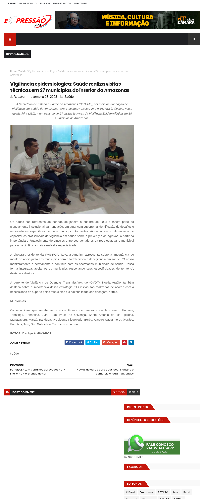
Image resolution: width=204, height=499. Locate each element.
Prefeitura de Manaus (164, 242)
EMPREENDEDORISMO (153, 187)
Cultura (160, 166)
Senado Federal (176, 249)
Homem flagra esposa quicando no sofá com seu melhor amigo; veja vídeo (175, 293)
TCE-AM (168, 256)
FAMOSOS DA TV (151, 201)
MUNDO (181, 228)
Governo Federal (151, 214)
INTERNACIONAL (150, 221)
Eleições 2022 (166, 180)
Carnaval (158, 159)
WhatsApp (80, 3)
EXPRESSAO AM (62, 3)
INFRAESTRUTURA (176, 214)
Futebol (170, 201)
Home (13, 71)
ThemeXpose (56, 493)
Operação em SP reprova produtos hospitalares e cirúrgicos (174, 350)
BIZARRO (178, 152)
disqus (126, 398)
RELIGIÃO (187, 242)
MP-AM (168, 228)
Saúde (22, 71)
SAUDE (145, 249)
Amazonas (161, 152)
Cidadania (175, 159)
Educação (147, 180)
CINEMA (145, 166)
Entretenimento (180, 187)
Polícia (158, 235)
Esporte (175, 194)
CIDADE (191, 159)
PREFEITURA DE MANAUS (22, 3)
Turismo (162, 270)
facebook (111, 398)
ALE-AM (145, 152)
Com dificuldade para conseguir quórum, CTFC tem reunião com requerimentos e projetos (177, 320)
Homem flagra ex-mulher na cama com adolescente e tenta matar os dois (176, 375)
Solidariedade (149, 256)
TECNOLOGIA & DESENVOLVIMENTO (161, 263)
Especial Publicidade (153, 194)
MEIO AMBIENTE (150, 228)
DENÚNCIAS (176, 166)
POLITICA (172, 235)
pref (143, 242)
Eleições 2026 (187, 180)
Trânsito (146, 270)
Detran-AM (148, 173)
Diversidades (168, 173)
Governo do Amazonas (178, 207)
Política (186, 235)
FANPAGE (45, 3)
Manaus (169, 221)
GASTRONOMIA (150, 207)
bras (191, 152)
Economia (187, 173)
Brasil (144, 159)
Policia (145, 235)
